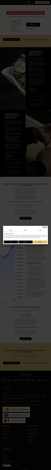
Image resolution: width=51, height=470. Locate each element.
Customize (25, 241)
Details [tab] (25, 230)
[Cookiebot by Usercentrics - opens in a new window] (42, 227)
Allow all (40, 241)
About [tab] (40, 230)
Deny (11, 241)
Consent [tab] (10, 230)
